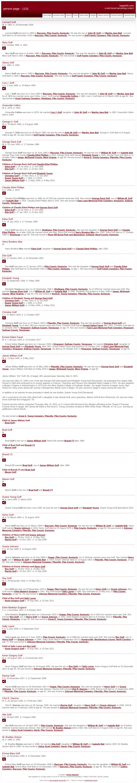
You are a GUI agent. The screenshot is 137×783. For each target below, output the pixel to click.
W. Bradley (62, 728)
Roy (9, 537)
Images (93, 15)
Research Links (129, 15)
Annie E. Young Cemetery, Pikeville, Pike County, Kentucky (81, 294)
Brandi (69, 441)
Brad (9, 423)
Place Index (84, 15)
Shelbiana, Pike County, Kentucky (59, 230)
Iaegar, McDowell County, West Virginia (37, 157)
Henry (39, 566)
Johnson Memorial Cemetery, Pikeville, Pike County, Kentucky (54, 562)
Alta (56, 744)
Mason (10, 447)
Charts (75, 15)
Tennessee (15, 235)
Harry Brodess (85, 232)
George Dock (101, 198)
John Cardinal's (53, 780)
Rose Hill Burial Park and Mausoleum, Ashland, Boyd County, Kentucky (83, 235)
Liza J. (56, 112)
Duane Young (14, 178)
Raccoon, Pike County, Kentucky (53, 33)
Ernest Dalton (93, 325)
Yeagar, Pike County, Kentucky (63, 557)
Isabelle (127, 153)
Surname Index (58, 15)
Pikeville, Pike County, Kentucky (63, 323)
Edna (10, 167)
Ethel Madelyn (25, 591)
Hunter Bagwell (72, 775)
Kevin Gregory (14, 601)
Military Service (103, 15)
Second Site (62, 780)
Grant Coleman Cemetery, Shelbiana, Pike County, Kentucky (45, 98)
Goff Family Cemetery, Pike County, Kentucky (107, 35)
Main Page (47, 15)
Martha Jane (113, 33)
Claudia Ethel (38, 155)
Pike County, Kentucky (56, 266)
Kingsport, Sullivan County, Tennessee (40, 328)
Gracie (22, 528)
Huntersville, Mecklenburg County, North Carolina (106, 639)
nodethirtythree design (90, 780)
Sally (68, 591)
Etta (9, 169)
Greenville (69, 96)
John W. (94, 33)
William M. (108, 153)
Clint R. (79, 689)
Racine (11, 540)
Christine (12, 176)
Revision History (116, 15)
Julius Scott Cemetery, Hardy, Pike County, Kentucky (37, 730)
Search (68, 15)
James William (14, 180)
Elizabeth (90, 155)
